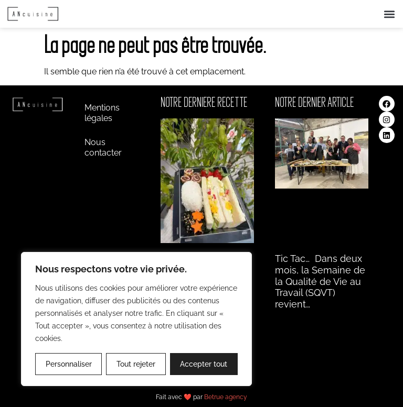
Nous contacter (103, 147)
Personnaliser (69, 364)
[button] (389, 14)
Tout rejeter (135, 364)
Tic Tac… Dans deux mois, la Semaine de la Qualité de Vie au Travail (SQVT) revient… (320, 281)
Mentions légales (102, 113)
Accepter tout (203, 364)
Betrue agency (225, 397)
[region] (136, 319)
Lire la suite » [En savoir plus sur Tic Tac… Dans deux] (295, 316)
